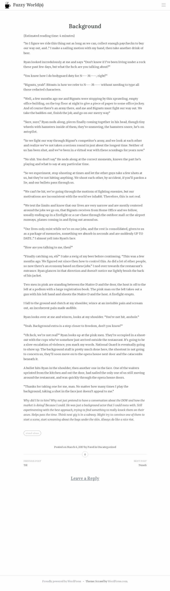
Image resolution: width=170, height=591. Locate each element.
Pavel (91, 447)
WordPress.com (117, 581)
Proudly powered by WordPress (61, 581)
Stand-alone (32, 433)
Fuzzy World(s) (28, 5)
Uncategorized (107, 447)
